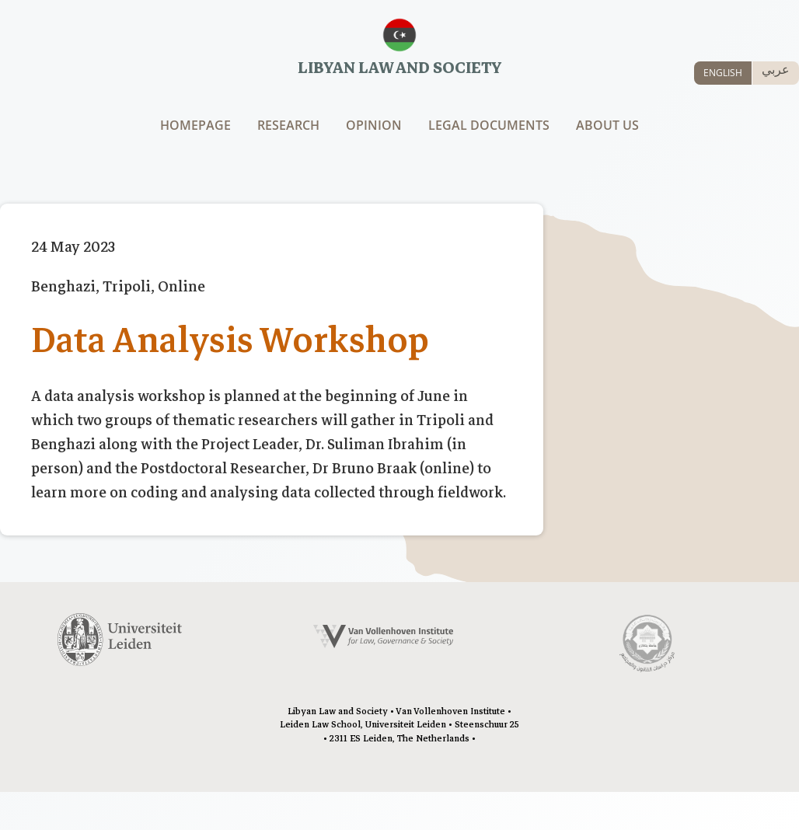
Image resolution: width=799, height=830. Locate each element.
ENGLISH (722, 72)
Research (288, 125)
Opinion (374, 125)
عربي (776, 69)
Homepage (195, 125)
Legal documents (489, 125)
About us (607, 125)
